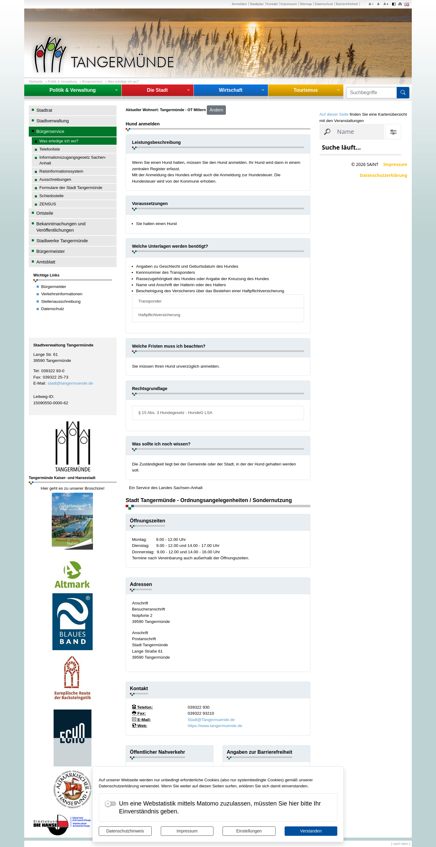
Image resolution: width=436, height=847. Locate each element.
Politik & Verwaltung (62, 81)
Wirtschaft (231, 90)
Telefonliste (49, 149)
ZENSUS (47, 204)
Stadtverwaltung (52, 120)
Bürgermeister (50, 251)
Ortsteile (44, 213)
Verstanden (311, 831)
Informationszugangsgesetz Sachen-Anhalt (72, 160)
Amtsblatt (45, 261)
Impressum (187, 831)
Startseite (36, 81)
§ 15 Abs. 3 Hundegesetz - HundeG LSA (175, 412)
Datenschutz (324, 4)
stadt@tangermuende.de (70, 383)
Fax (36, 377)
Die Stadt (157, 90)
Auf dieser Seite (333, 114)
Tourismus (305, 90)
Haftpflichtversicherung (159, 315)
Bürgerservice (92, 81)
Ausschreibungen (55, 179)
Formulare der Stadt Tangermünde (70, 187)
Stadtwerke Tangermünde (62, 240)
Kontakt (272, 4)
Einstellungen (249, 831)
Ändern (216, 110)
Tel (35, 371)
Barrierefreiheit (347, 4)
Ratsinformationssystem (61, 171)
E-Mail (39, 383)
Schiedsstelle (51, 196)
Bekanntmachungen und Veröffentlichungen (60, 227)
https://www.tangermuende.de (215, 725)
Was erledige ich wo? (123, 81)
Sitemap (306, 4)
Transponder (150, 301)
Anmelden (239, 4)
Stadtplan (256, 4)
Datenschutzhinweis (125, 831)
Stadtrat (44, 110)
